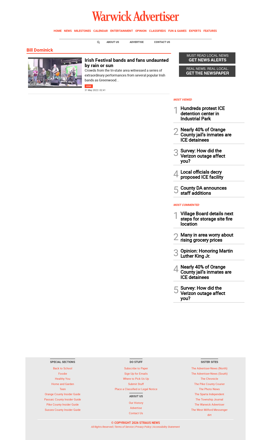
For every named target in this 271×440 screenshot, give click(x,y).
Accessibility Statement (166, 427)
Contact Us (162, 42)
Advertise (137, 42)
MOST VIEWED (182, 99)
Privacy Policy (143, 427)
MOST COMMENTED (186, 205)
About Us (113, 42)
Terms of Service (124, 427)
